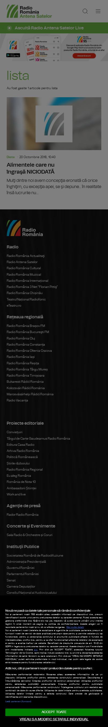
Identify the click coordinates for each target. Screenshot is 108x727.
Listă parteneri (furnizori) (18, 702)
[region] (54, 661)
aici (36, 650)
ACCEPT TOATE (54, 712)
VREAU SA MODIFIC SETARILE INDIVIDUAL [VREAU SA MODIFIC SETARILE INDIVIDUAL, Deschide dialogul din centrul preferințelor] (54, 719)
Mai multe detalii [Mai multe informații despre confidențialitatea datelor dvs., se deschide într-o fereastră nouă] (75, 627)
